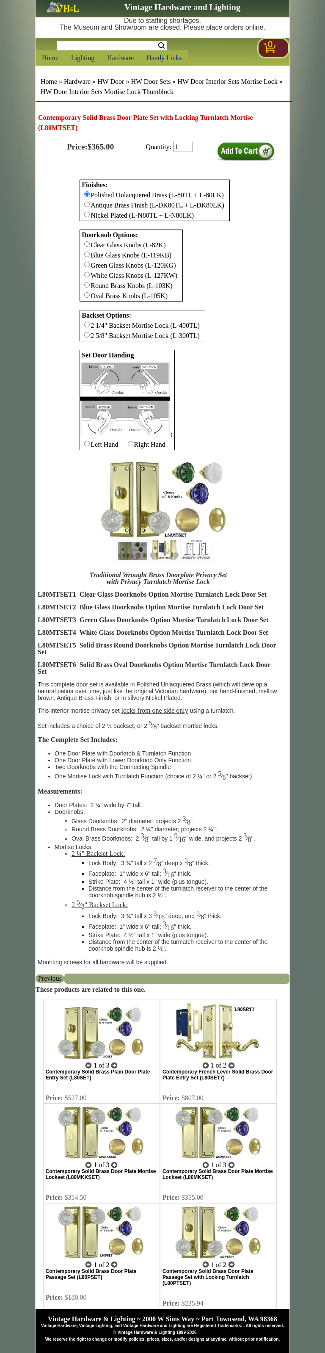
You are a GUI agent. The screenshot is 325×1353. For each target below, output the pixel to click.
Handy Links (164, 57)
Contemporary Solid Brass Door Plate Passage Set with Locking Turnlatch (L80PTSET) (207, 1277)
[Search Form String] (112, 45)
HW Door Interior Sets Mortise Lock (227, 81)
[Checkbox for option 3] (87, 443)
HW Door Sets (151, 81)
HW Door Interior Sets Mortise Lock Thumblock (107, 91)
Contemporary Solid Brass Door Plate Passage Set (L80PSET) (91, 1274)
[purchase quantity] (183, 147)
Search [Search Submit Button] (161, 45)
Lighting (82, 57)
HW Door (110, 81)
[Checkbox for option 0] (87, 194)
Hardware (120, 57)
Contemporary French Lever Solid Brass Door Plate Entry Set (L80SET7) (217, 1075)
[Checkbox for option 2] (87, 324)
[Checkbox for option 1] (87, 244)
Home (50, 57)
